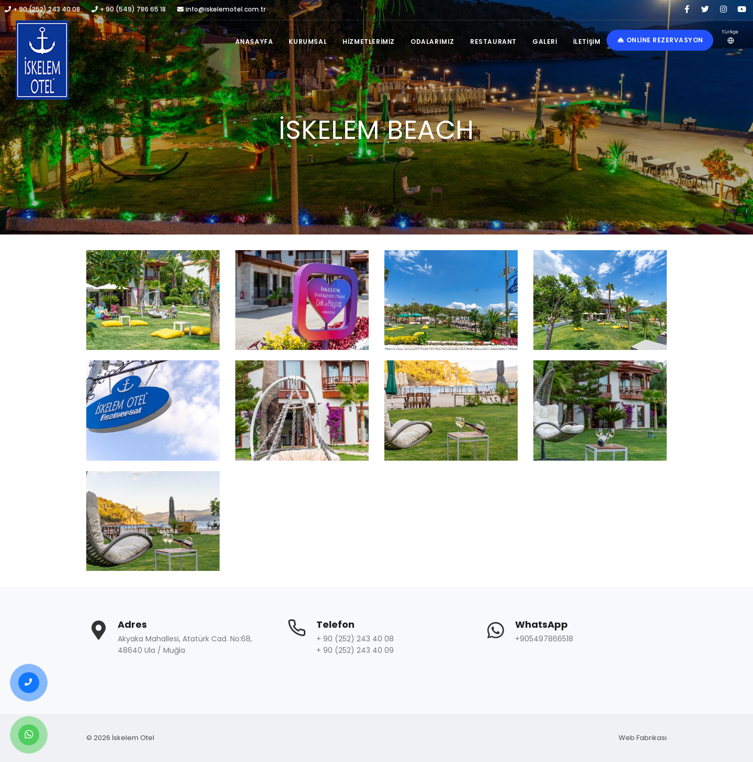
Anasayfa (254, 41)
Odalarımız (432, 41)
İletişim (587, 41)
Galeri (544, 41)
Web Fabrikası (643, 738)
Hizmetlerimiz (369, 41)
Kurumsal (308, 41)
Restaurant (493, 41)
